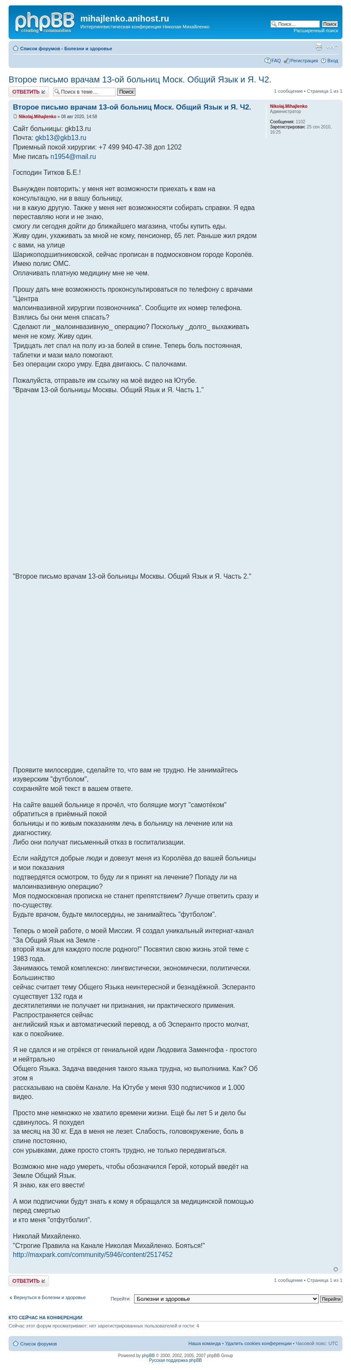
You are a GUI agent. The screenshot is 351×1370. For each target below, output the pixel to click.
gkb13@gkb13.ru (60, 137)
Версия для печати (319, 47)
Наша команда (205, 1343)
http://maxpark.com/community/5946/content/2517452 (93, 1254)
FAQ (276, 60)
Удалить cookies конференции (258, 1343)
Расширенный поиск (315, 30)
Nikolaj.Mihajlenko (37, 116)
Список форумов (40, 48)
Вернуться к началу (335, 1269)
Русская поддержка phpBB (175, 1360)
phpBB (148, 1355)
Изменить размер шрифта (332, 47)
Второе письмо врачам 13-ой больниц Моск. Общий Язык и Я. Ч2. (140, 79)
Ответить (29, 91)
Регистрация (304, 60)
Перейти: (121, 1298)
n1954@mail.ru (73, 156)
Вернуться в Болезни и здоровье (50, 1297)
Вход (332, 60)
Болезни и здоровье (88, 48)
